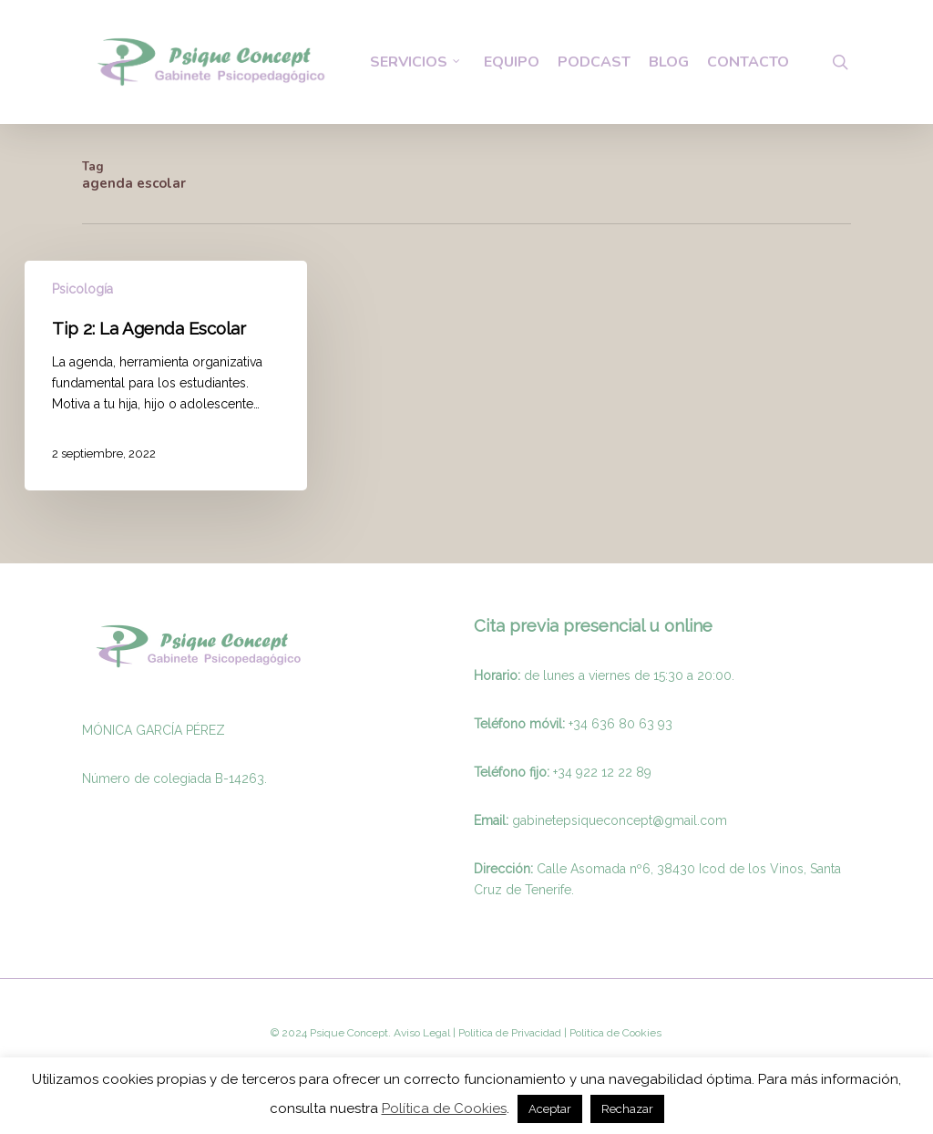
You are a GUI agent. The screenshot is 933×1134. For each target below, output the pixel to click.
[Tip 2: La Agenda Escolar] (166, 375)
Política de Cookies (444, 1108)
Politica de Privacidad (508, 1032)
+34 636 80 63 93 (620, 723)
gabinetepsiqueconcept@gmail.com (619, 820)
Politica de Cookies (614, 1032)
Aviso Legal (422, 1032)
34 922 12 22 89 (604, 772)
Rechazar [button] (627, 1109)
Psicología (82, 289)
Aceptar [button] (549, 1109)
